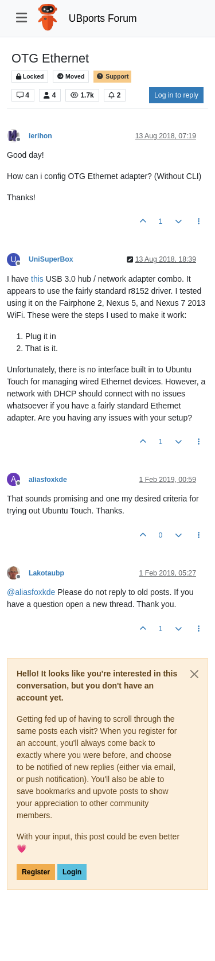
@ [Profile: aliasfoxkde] (31, 592)
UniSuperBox (51, 259)
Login (71, 872)
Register (36, 872)
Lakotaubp (46, 573)
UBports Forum (103, 18)
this (37, 278)
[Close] (194, 674)
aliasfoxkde (48, 480)
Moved (70, 76)
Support (112, 76)
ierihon (40, 136)
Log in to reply (176, 95)
